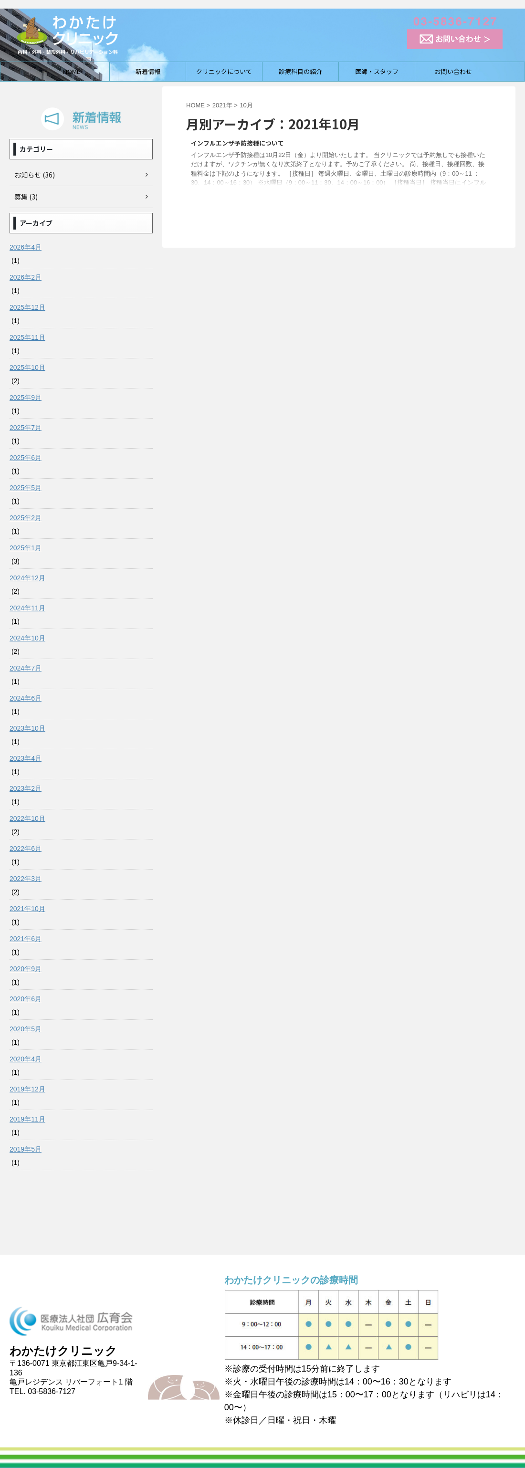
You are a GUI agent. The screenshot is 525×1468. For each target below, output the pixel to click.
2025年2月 (26, 518)
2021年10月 (27, 908)
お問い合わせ (453, 71)
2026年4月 (26, 247)
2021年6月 (26, 939)
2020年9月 (26, 969)
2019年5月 (26, 1149)
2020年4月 (26, 1059)
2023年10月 (27, 728)
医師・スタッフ (377, 71)
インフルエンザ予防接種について (237, 142)
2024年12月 (27, 578)
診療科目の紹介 (300, 71)
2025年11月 (27, 337)
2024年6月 (26, 698)
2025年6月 (26, 457)
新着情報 (148, 71)
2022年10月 (27, 818)
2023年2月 (26, 788)
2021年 (222, 105)
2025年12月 (27, 307)
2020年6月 (26, 999)
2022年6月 (26, 848)
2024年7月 (26, 668)
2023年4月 (26, 758)
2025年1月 (26, 548)
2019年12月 (27, 1089)
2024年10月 (27, 638)
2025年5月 (26, 488)
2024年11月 (27, 608)
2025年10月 (27, 367)
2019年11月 (27, 1119)
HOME (71, 71)
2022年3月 (26, 878)
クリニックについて (224, 71)
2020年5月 (26, 1029)
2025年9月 (26, 397)
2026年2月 (26, 277)
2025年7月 (26, 427)
